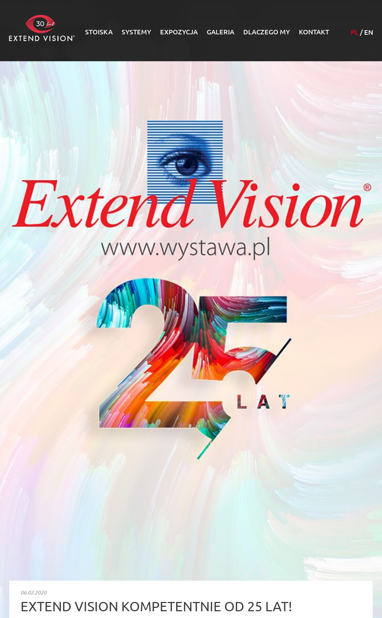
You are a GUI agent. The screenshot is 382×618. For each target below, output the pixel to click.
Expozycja (179, 31)
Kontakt (314, 31)
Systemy (136, 31)
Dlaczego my (266, 31)
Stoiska (99, 31)
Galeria (220, 31)
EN (368, 32)
